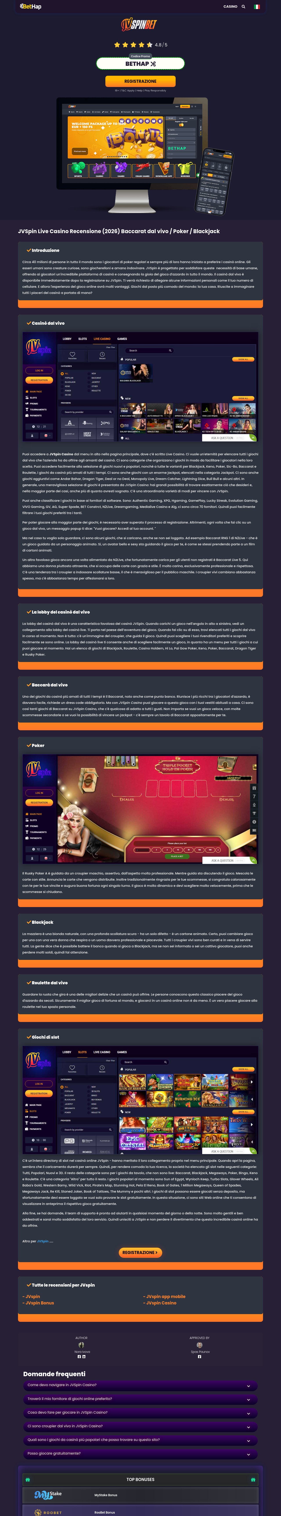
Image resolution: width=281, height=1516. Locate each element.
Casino (230, 6)
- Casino (160, 1303)
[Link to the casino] (140, 64)
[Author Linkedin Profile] (84, 1356)
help (139, 90)
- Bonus (38, 1303)
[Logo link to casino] (140, 26)
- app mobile (164, 1297)
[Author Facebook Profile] (80, 1356)
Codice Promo (140, 56)
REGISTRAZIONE (140, 81)
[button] (140, 1386)
